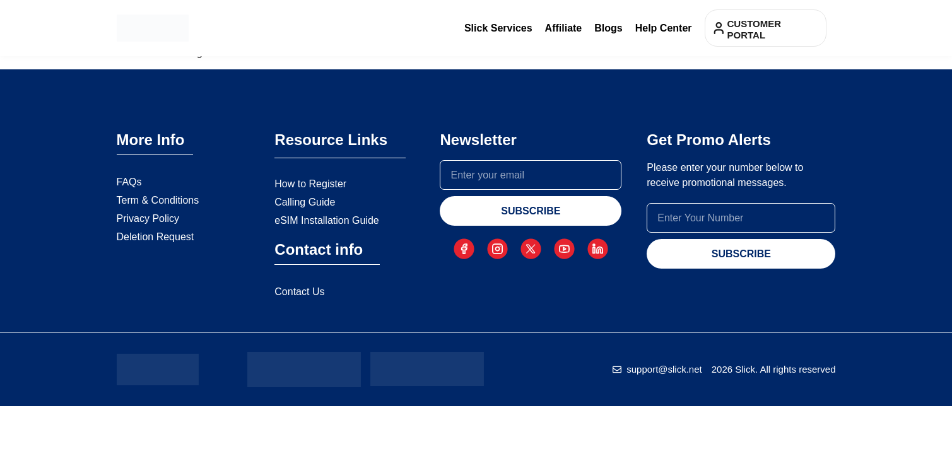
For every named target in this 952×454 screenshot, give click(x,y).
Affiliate (563, 28)
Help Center (663, 28)
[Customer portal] (719, 28)
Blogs (608, 28)
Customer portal (754, 29)
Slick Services (498, 28)
